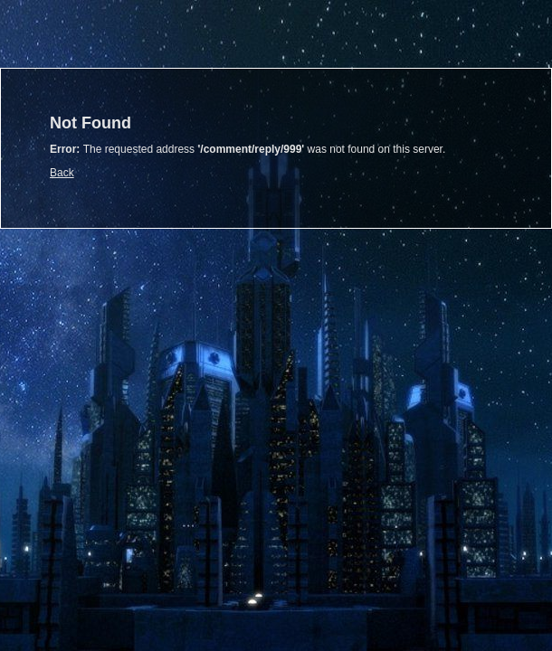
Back (62, 172)
